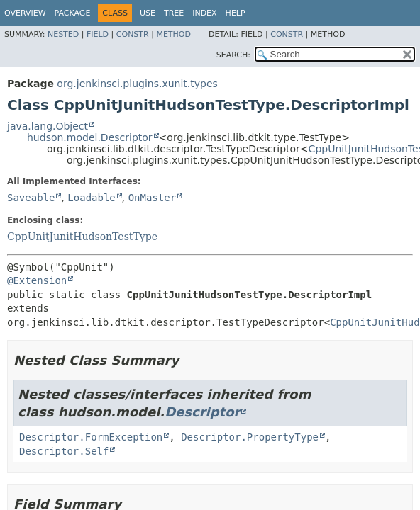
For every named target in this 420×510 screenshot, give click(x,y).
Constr (132, 34)
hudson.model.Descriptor (90, 137)
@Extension (37, 280)
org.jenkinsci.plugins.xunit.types (137, 83)
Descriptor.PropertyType (250, 437)
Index (204, 13)
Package (73, 13)
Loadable (91, 197)
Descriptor (202, 411)
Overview (25, 13)
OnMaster (152, 197)
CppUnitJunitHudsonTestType (82, 236)
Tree (174, 13)
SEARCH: (233, 55)
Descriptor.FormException (90, 437)
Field (98, 34)
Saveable (31, 197)
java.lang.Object (47, 126)
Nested (63, 34)
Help (235, 13)
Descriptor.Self (64, 451)
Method (173, 34)
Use (147, 13)
